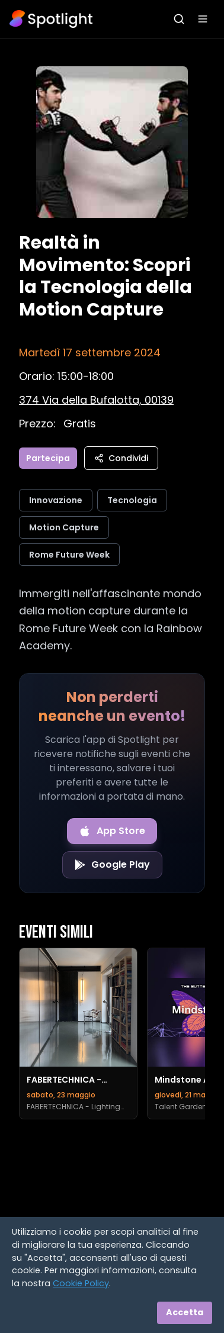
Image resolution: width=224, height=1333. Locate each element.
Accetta (184, 1312)
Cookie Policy (81, 1283)
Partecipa (48, 458)
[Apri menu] (203, 19)
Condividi (121, 458)
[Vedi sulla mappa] (96, 399)
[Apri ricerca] (179, 19)
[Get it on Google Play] (112, 864)
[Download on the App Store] (112, 831)
